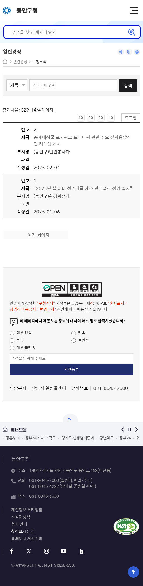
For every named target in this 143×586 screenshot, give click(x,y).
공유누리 (13, 438)
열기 (70, 418)
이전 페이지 (39, 234)
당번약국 (107, 438)
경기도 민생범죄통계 (77, 438)
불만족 (80, 340)
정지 (129, 429)
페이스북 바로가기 (11, 551)
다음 (136, 429)
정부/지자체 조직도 (40, 438)
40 (111, 117)
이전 (122, 429)
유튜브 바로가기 (64, 551)
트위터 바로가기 (29, 551)
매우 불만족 (22, 347)
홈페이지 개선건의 (26, 539)
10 (80, 117)
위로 (133, 572)
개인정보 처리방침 (26, 510)
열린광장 (20, 61)
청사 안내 (19, 524)
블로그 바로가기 (81, 551)
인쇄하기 (137, 52)
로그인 (131, 117)
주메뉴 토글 (134, 10)
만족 (78, 332)
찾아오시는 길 (22, 531)
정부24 (125, 438)
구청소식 (39, 61)
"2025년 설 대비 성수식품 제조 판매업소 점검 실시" (83, 188)
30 (100, 117)
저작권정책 (20, 517)
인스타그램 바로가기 (46, 551)
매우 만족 (21, 332)
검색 (128, 85)
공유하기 (120, 52)
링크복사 (128, 52)
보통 (17, 340)
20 (90, 117)
